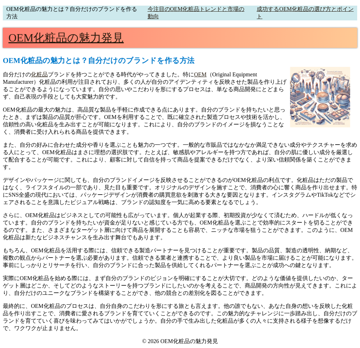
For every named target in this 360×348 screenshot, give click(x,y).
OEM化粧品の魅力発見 (66, 37)
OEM (200, 74)
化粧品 (39, 74)
